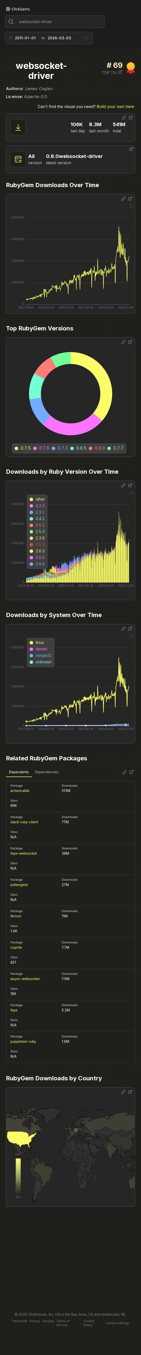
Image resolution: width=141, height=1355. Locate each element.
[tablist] (33, 772)
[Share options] (123, 117)
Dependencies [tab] (46, 772)
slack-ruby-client (24, 822)
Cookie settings (117, 1323)
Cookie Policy (89, 1323)
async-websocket (25, 979)
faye (13, 1010)
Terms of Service (63, 1323)
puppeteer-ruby (23, 1041)
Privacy (35, 1321)
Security (48, 1321)
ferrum (15, 916)
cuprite (16, 947)
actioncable (20, 790)
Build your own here (115, 106)
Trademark (20, 1321)
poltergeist (19, 885)
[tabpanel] (70, 919)
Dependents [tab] (19, 772)
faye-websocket (23, 853)
